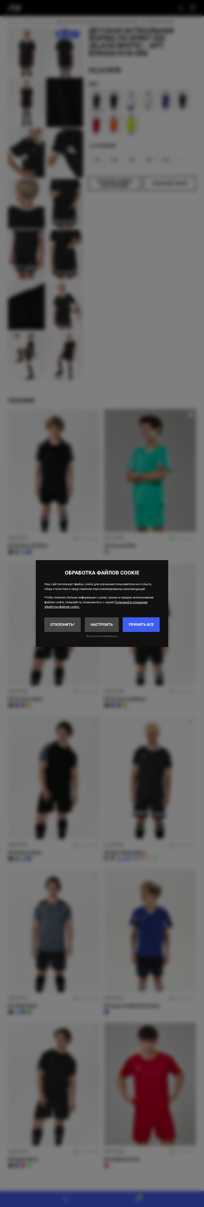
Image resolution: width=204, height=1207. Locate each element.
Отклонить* (62, 624)
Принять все (141, 624)
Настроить (102, 624)
